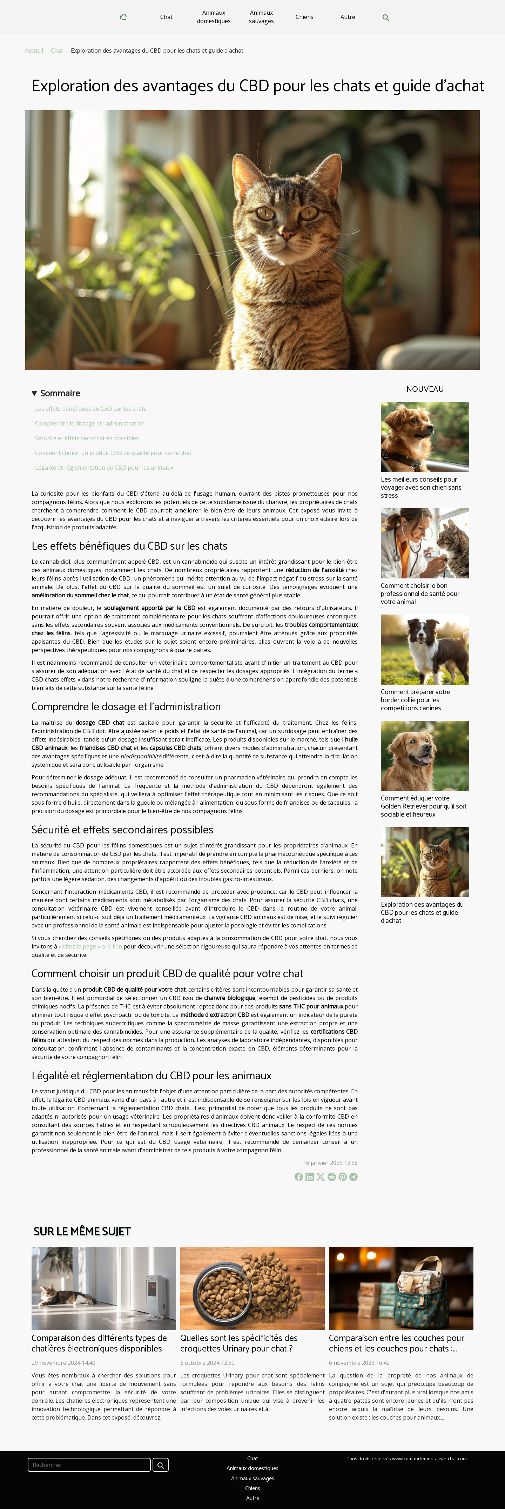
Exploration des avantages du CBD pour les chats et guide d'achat (422, 912)
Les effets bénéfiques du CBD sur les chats (91, 409)
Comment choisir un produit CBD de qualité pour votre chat (113, 453)
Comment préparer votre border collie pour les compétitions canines (415, 700)
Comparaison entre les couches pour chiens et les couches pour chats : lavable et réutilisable (396, 1349)
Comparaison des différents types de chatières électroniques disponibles (99, 1343)
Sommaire (60, 393)
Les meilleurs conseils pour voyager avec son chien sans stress (421, 487)
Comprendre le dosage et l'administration (89, 423)
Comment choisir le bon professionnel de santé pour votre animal (420, 594)
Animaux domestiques (214, 17)
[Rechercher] (89, 1465)
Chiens (305, 17)
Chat (166, 17)
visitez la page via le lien (90, 946)
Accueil (34, 50)
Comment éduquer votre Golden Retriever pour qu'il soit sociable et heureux (423, 806)
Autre (348, 17)
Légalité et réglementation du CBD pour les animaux (104, 467)
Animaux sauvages (261, 17)
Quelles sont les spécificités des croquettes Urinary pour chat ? (239, 1343)
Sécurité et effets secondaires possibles (87, 438)
